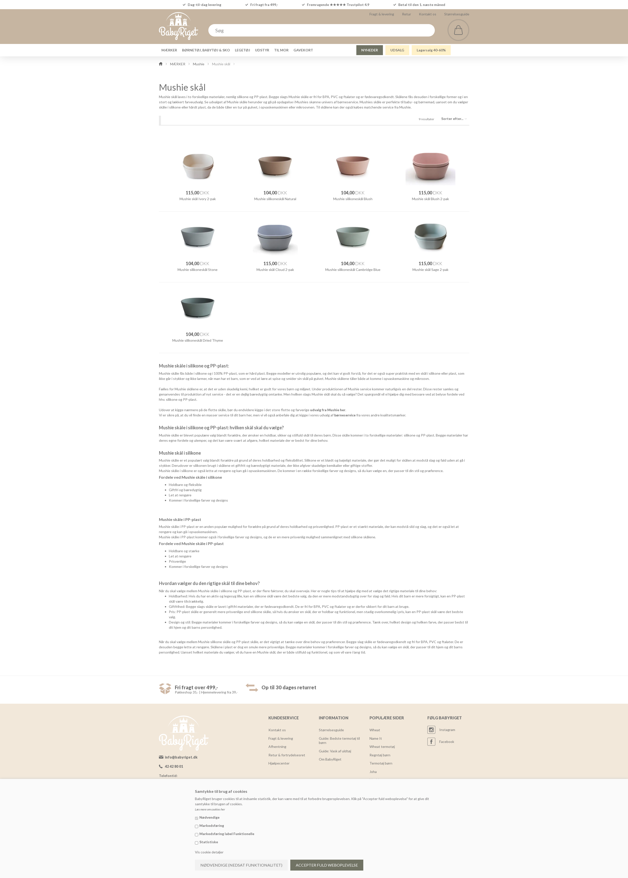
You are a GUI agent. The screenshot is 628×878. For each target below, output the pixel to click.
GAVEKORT (303, 50)
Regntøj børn (379, 755)
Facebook (446, 741)
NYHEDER (369, 50)
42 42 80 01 (174, 766)
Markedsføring (211, 825)
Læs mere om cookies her (210, 809)
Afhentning (277, 746)
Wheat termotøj (382, 746)
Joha (373, 771)
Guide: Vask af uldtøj (335, 751)
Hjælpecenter (279, 763)
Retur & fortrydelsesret (286, 755)
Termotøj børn (380, 763)
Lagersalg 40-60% (431, 50)
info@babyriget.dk (181, 757)
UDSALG (397, 50)
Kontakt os (427, 14)
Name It (375, 738)
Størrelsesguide (456, 14)
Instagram (447, 730)
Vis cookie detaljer (209, 852)
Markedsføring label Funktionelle (226, 834)
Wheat (374, 730)
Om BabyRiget (330, 759)
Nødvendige (209, 817)
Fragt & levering (381, 14)
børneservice (345, 415)
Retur (406, 14)
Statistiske (208, 842)
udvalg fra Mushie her (327, 410)
